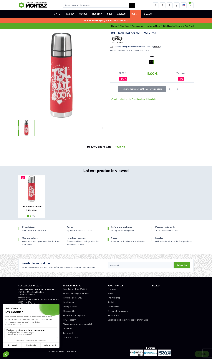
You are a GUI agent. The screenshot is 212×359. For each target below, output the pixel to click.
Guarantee (67, 329)
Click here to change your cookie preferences (128, 320)
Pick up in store (70, 307)
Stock (114, 99)
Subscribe (182, 265)
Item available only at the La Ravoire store (141, 89)
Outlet (134, 14)
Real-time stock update (74, 315)
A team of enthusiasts (118, 311)
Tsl (111, 47)
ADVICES (121, 14)
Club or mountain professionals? (77, 324)
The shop (112, 289)
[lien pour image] (61, 75)
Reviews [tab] (120, 146)
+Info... (157, 47)
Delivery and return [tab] (99, 146)
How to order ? (70, 320)
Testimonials (113, 307)
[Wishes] (162, 5)
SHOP (109, 14)
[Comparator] (170, 5)
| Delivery (123, 99)
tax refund (68, 333)
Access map (24, 297)
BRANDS (148, 14)
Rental (111, 302)
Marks (110, 293)
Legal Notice (71, 351)
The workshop (114, 298)
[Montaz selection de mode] (177, 5)
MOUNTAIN (97, 14)
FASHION (70, 14)
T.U (151, 62)
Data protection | (59, 351)
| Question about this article (142, 99)
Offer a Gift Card (70, 337)
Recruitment (113, 315)
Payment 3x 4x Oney (72, 298)
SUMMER (83, 14)
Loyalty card (68, 302)
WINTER (57, 14)
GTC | (49, 351)
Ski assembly (69, 311)
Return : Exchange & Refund (76, 293)
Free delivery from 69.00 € (75, 289)
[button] (155, 5)
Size (152, 57)
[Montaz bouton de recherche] (132, 5)
